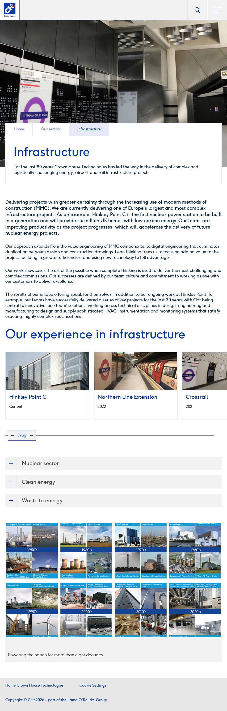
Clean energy (30, 482)
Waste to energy (33, 500)
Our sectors (51, 129)
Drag (22, 435)
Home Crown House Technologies (34, 685)
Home (19, 129)
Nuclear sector (32, 463)
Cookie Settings (92, 685)
